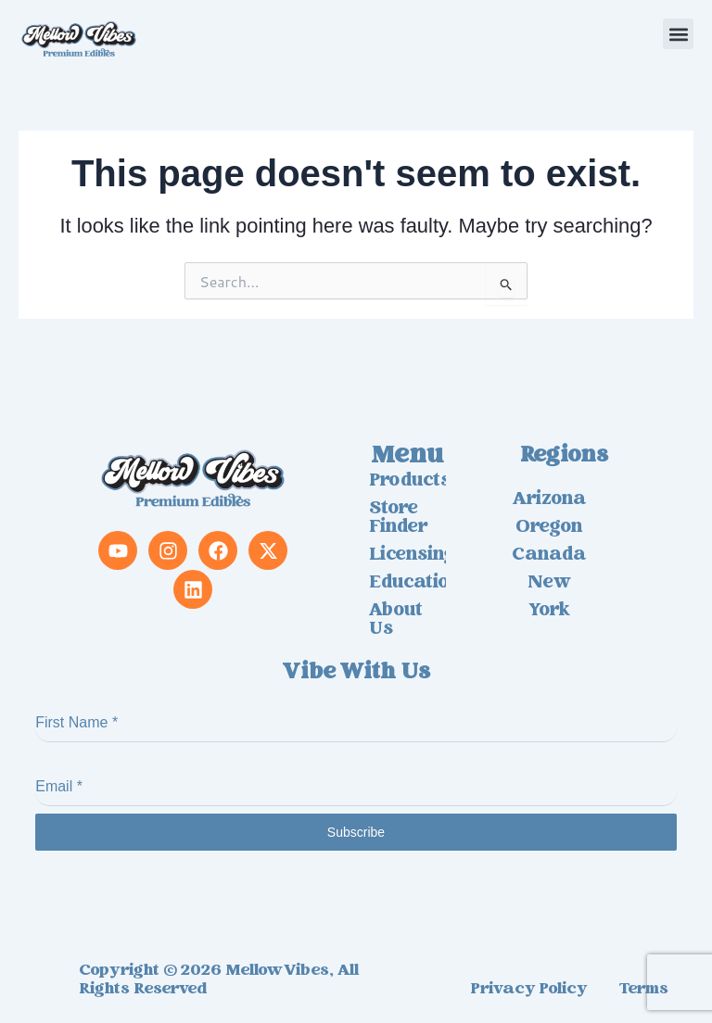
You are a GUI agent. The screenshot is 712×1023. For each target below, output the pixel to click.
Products (407, 482)
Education (407, 584)
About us (396, 621)
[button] (678, 34)
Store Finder (398, 519)
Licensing (407, 556)
